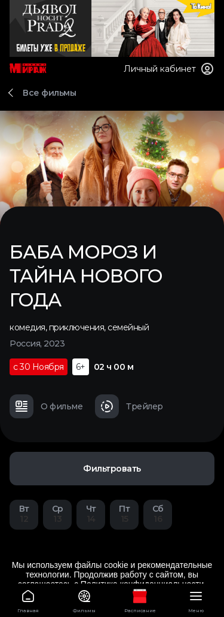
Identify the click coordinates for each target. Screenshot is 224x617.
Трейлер (129, 406)
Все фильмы (49, 92)
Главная (28, 599)
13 (57, 513)
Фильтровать (112, 468)
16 (157, 513)
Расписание (140, 599)
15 (124, 513)
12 (23, 513)
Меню (196, 599)
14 (90, 513)
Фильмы (84, 599)
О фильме (46, 406)
